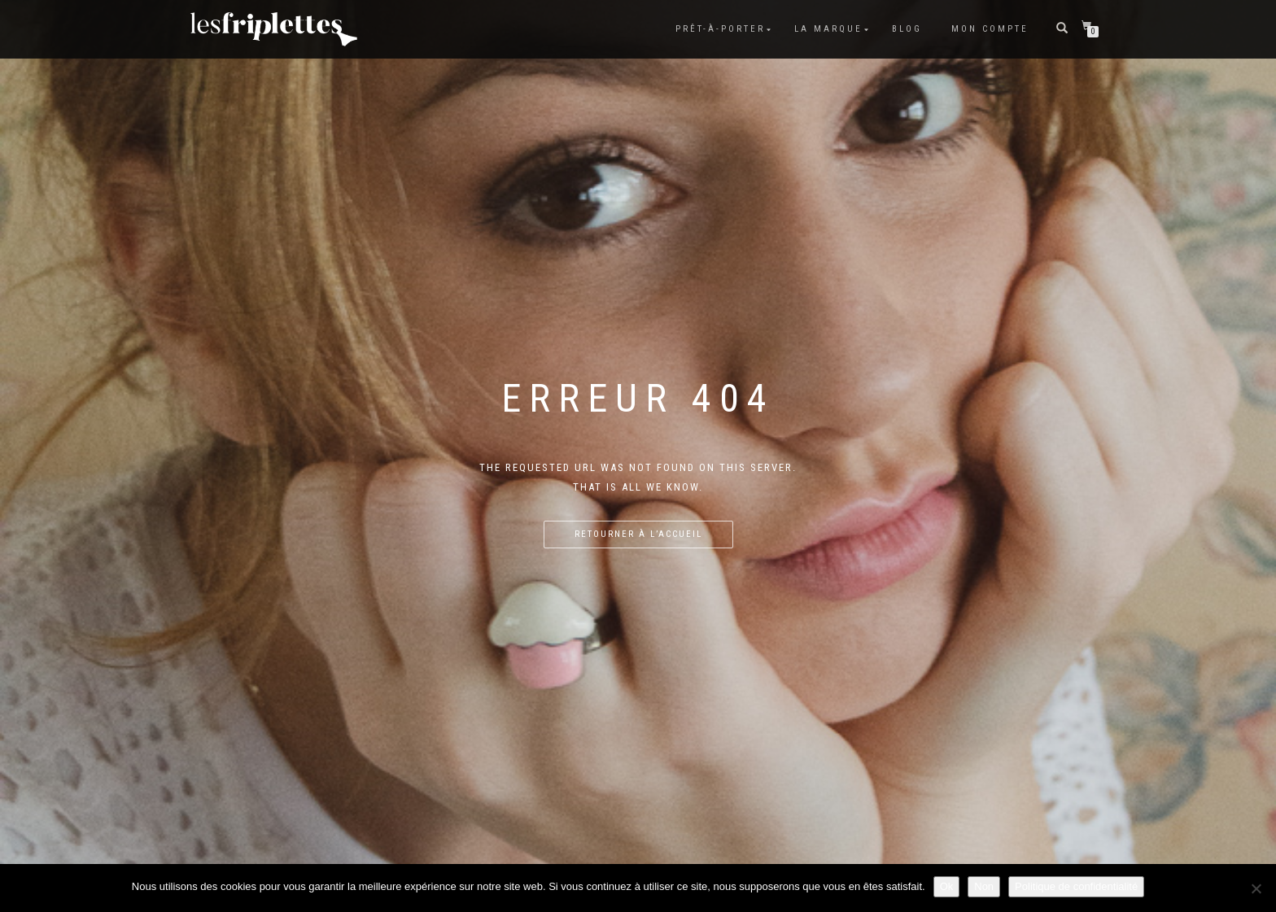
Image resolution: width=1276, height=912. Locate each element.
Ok (947, 886)
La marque (828, 29)
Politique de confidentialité (1076, 886)
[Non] (1256, 888)
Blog (907, 29)
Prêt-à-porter (720, 29)
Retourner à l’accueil (638, 534)
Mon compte (990, 29)
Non (984, 886)
